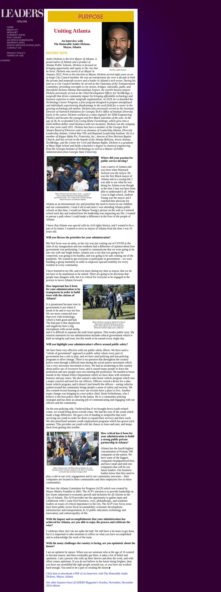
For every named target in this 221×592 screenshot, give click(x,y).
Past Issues (14, 37)
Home (10, 27)
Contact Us (14, 48)
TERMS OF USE (15, 55)
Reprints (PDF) (16, 42)
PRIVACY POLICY (16, 53)
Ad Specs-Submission (20, 40)
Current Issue (16, 35)
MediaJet (12, 32)
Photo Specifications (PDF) (23, 45)
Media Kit (12, 29)
